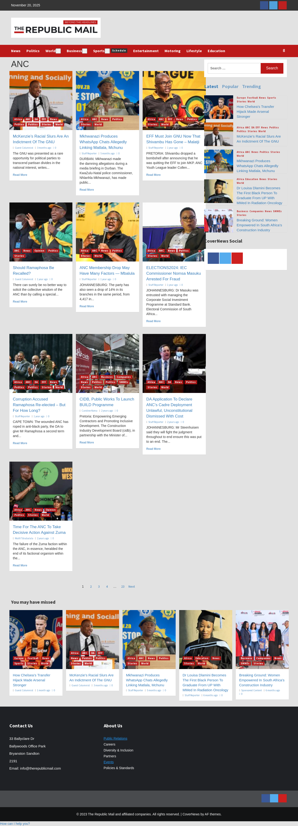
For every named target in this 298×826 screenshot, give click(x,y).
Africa (18, 119)
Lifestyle (194, 50)
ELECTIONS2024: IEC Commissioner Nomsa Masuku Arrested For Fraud (173, 273)
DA (36, 119)
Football (252, 98)
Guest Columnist (24, 147)
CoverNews (190, 814)
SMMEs (123, 382)
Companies (124, 377)
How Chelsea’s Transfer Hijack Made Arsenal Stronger (255, 111)
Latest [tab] (211, 86)
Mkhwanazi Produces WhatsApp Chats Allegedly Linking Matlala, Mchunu (103, 142)
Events (109, 762)
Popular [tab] (230, 86)
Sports (110, 51)
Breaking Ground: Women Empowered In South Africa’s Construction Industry (259, 225)
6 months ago (210, 695)
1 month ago (43, 690)
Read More (20, 175)
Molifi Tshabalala (24, 538)
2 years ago (107, 410)
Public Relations (115, 738)
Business (77, 51)
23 (122, 586)
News (16, 50)
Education (216, 50)
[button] (15, 824)
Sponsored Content (251, 690)
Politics (33, 50)
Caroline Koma (89, 410)
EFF (44, 119)
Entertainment (146, 50)
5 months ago (107, 153)
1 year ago (172, 147)
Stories (46, 124)
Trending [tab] (251, 86)
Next (131, 586)
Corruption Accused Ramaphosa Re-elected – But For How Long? (39, 405)
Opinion (39, 250)
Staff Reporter (89, 153)
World (53, 51)
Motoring (173, 50)
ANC (28, 119)
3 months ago (44, 147)
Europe (241, 98)
